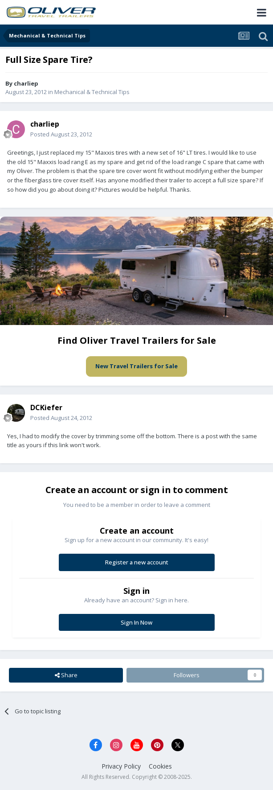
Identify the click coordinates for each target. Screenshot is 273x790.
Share (66, 675)
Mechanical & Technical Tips (92, 92)
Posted (61, 134)
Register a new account (136, 562)
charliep (26, 83)
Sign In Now (136, 622)
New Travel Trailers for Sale (136, 366)
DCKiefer (46, 407)
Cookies (160, 766)
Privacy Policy (121, 766)
